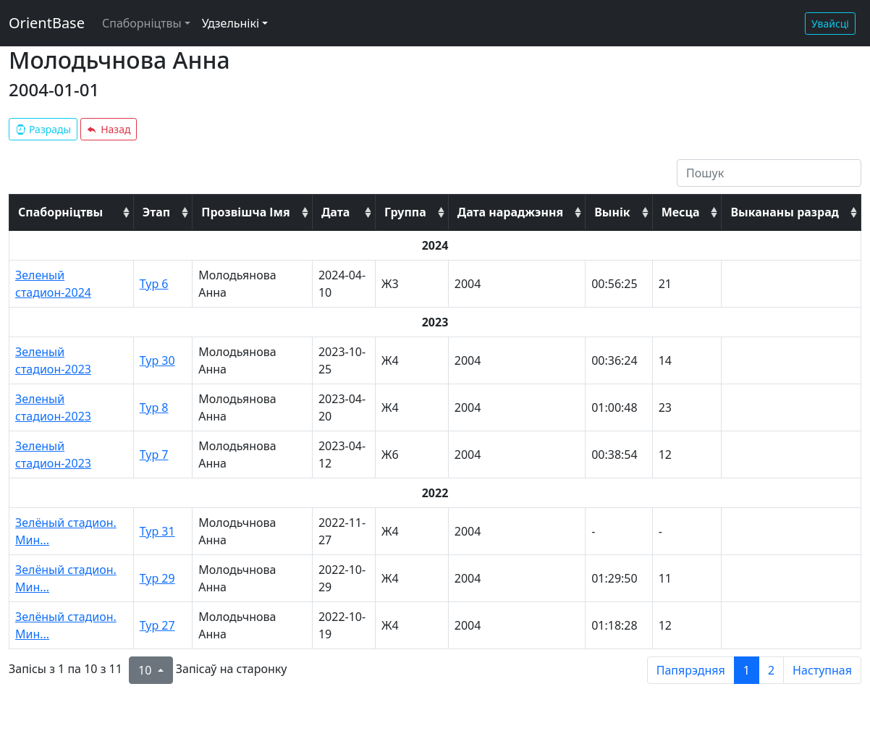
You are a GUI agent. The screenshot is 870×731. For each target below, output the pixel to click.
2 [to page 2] (771, 670)
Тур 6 (154, 284)
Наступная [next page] (822, 670)
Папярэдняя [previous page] (690, 670)
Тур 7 (154, 454)
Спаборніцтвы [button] (142, 23)
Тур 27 (157, 625)
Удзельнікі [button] (230, 23)
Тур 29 (157, 578)
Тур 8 (154, 407)
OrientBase (47, 23)
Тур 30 (157, 360)
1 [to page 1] (746, 670)
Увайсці (830, 23)
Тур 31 (157, 531)
